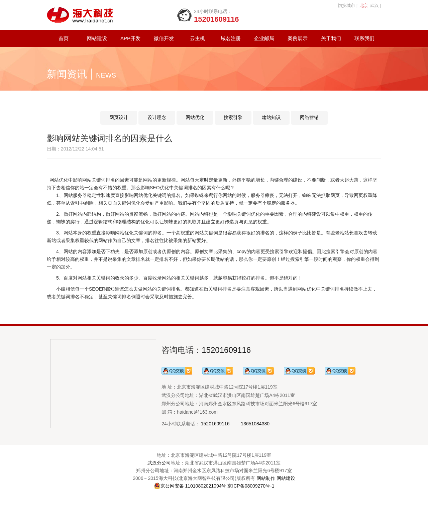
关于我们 (331, 38)
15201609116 (226, 349)
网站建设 (97, 38)
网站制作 (265, 478)
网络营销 (309, 117)
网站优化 (195, 117)
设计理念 (156, 117)
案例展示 (298, 38)
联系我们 (364, 38)
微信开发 (164, 38)
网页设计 (118, 117)
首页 (64, 38)
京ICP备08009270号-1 (250, 486)
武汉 (374, 5)
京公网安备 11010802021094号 (190, 486)
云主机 (197, 38)
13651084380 (255, 423)
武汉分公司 (159, 462)
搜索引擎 (233, 117)
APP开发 (130, 38)
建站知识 (271, 117)
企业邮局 (264, 38)
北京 (363, 5)
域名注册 (231, 38)
